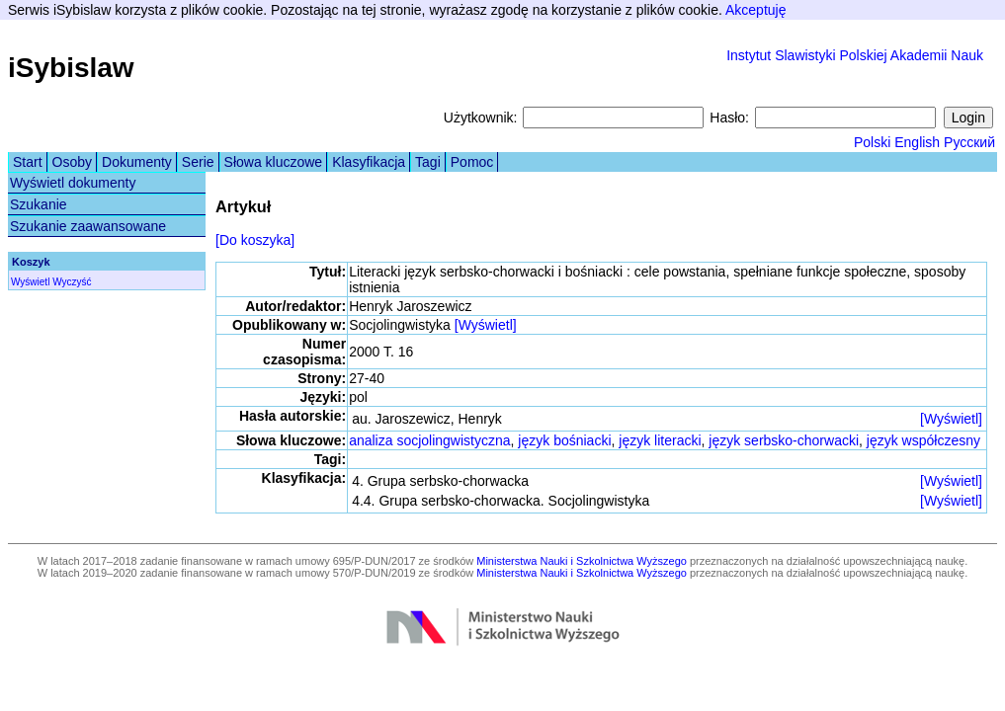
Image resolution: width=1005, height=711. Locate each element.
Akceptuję (755, 10)
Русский (969, 142)
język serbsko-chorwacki (784, 440)
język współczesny (923, 440)
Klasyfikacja (368, 162)
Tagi (428, 162)
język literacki (660, 440)
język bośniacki (564, 440)
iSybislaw (71, 67)
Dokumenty (137, 162)
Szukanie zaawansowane (88, 226)
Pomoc (472, 162)
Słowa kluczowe (273, 162)
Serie (198, 162)
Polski (872, 142)
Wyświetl (30, 281)
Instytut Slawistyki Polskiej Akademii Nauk (854, 55)
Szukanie (38, 204)
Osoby (72, 162)
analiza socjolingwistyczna (429, 440)
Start (27, 162)
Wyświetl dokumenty (72, 183)
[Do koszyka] (254, 240)
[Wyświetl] (486, 325)
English (917, 142)
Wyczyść (71, 281)
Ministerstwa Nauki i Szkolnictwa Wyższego (581, 561)
